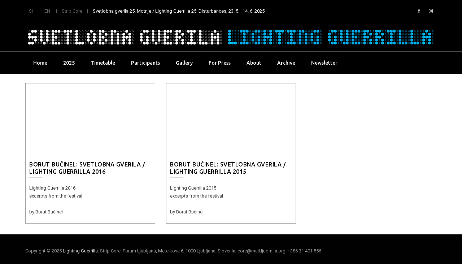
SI (31, 11)
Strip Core (72, 11)
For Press (220, 63)
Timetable (103, 63)
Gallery (184, 63)
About (254, 63)
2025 (69, 63)
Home (40, 63)
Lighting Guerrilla (80, 251)
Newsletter (324, 63)
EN (47, 11)
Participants (145, 63)
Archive (286, 63)
